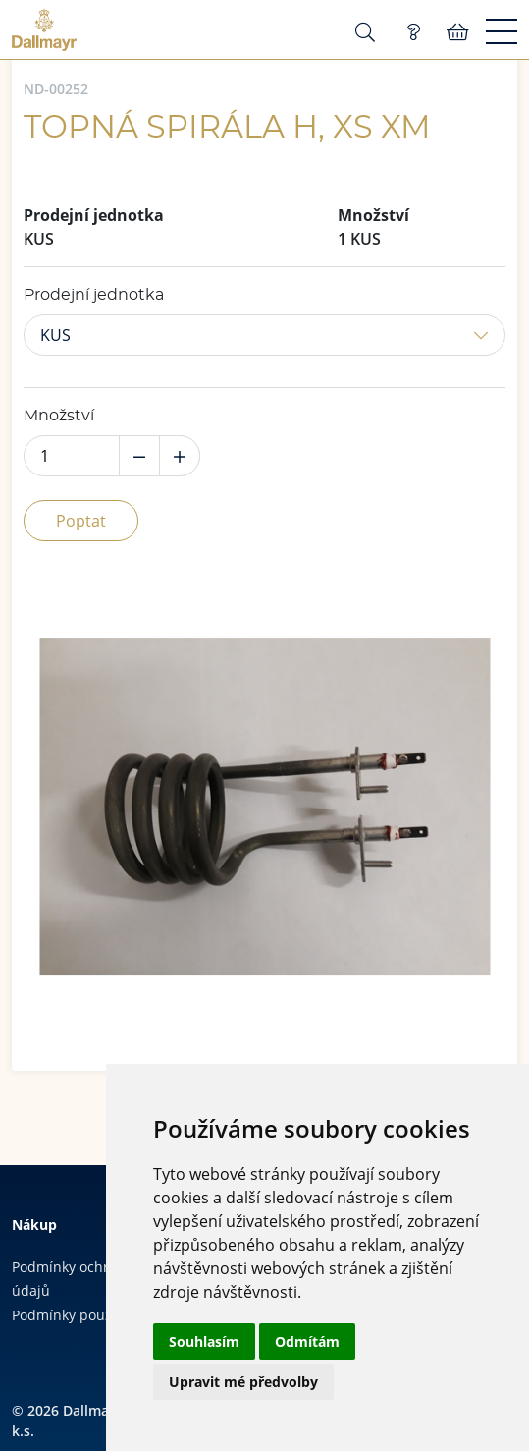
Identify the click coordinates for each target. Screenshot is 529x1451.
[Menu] (501, 32)
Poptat (81, 520)
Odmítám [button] (307, 1341)
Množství (59, 415)
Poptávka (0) (413, 32)
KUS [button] (55, 335)
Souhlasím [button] (204, 1341)
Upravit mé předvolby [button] (243, 1381)
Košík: (458, 32)
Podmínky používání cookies (103, 1315)
